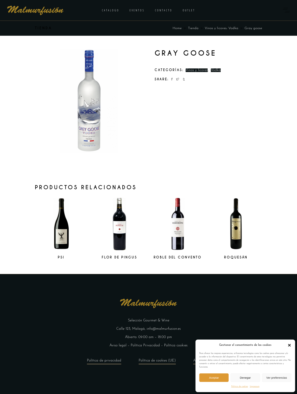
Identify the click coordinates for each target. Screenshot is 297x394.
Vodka (233, 28)
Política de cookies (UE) (157, 361)
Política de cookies (239, 386)
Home (177, 28)
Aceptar (214, 377)
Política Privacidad (145, 345)
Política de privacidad (104, 361)
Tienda (193, 28)
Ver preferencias (276, 377)
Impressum (254, 386)
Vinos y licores (216, 28)
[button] (289, 345)
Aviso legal (118, 345)
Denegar (245, 377)
